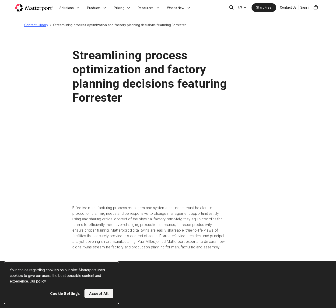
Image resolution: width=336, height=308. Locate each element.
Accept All (98, 293)
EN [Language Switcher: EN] (240, 7)
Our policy (38, 281)
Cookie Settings (65, 293)
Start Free (264, 7)
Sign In (305, 7)
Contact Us (288, 7)
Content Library (36, 25)
